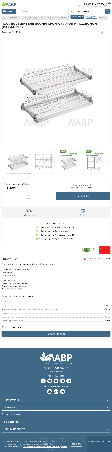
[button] (108, 161)
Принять (76, 444)
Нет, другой (91, 17)
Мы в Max (68, 381)
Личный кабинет (13, 429)
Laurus (107, 305)
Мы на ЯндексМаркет (49, 391)
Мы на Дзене (56, 381)
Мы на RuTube (43, 381)
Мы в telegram (62, 381)
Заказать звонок (99, 6)
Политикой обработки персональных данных (45, 447)
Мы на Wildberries (62, 391)
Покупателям (11, 414)
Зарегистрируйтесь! (82, 185)
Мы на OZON (56, 391)
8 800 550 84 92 (56, 368)
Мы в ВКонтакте (49, 381)
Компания (9, 407)
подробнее (49, 444)
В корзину (83, 196)
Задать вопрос (56, 334)
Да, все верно (77, 17)
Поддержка (10, 422)
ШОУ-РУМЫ (10, 400)
